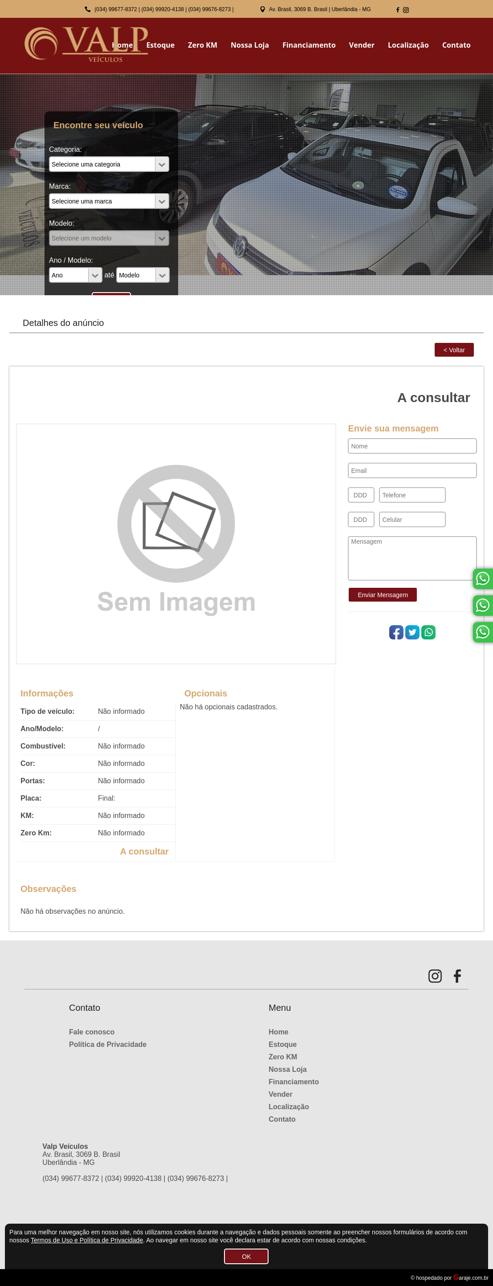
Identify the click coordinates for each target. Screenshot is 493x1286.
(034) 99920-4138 (163, 9)
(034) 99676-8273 (209, 9)
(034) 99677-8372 (115, 9)
